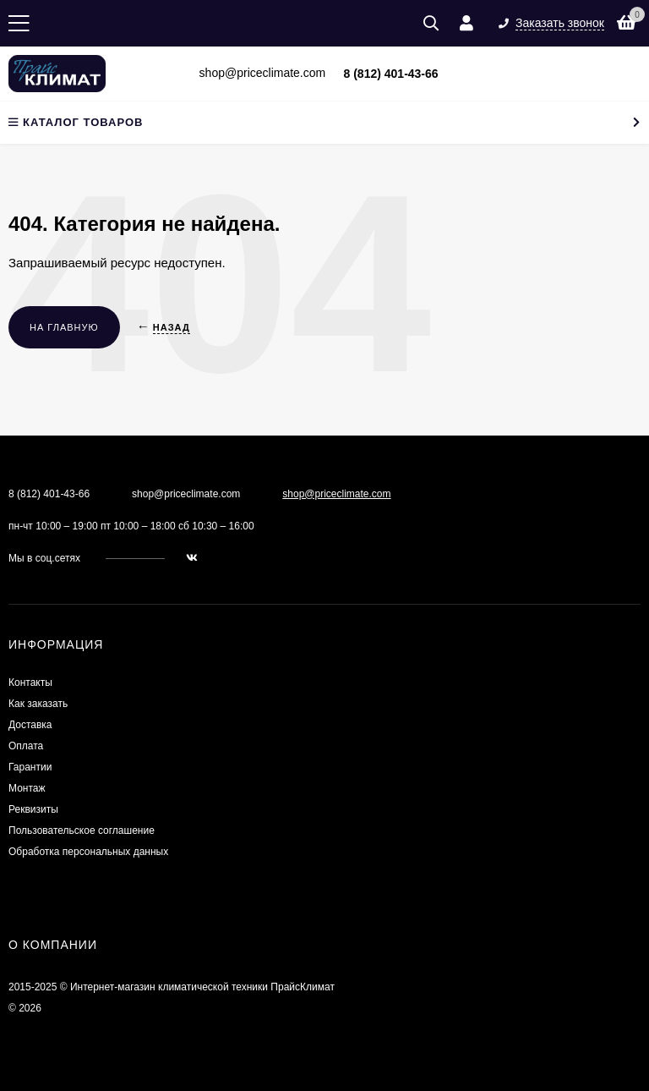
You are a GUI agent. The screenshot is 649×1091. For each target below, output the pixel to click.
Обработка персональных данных (88, 852)
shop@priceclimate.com (336, 494)
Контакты (30, 682)
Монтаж (27, 788)
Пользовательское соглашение (81, 830)
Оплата (25, 746)
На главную (64, 327)
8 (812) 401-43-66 (391, 73)
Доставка (30, 725)
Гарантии (30, 767)
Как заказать (38, 704)
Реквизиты (33, 809)
